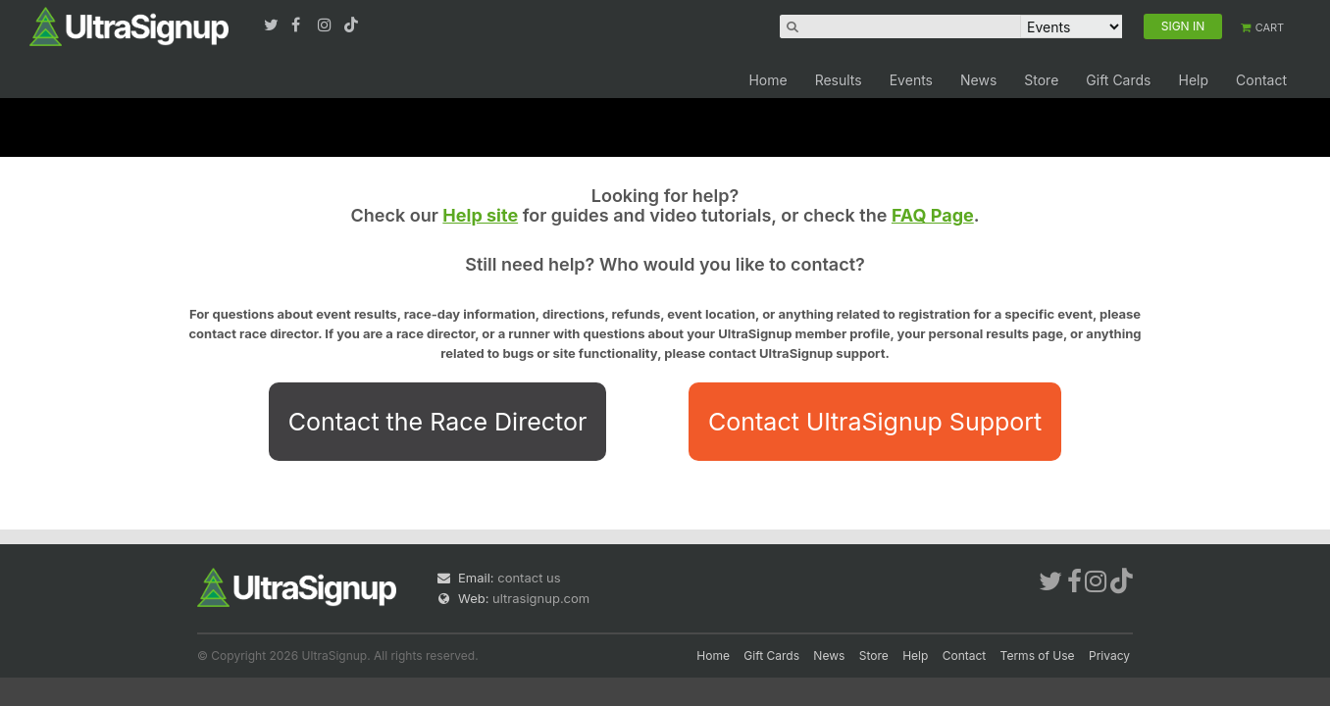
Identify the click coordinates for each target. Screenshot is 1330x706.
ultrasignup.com (540, 598)
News (978, 80)
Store (1041, 80)
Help (1193, 80)
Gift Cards (1118, 80)
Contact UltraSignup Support (875, 421)
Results (838, 80)
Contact (1261, 80)
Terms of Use (1037, 655)
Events (911, 80)
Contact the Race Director (438, 421)
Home (767, 80)
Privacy (1109, 655)
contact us (528, 577)
